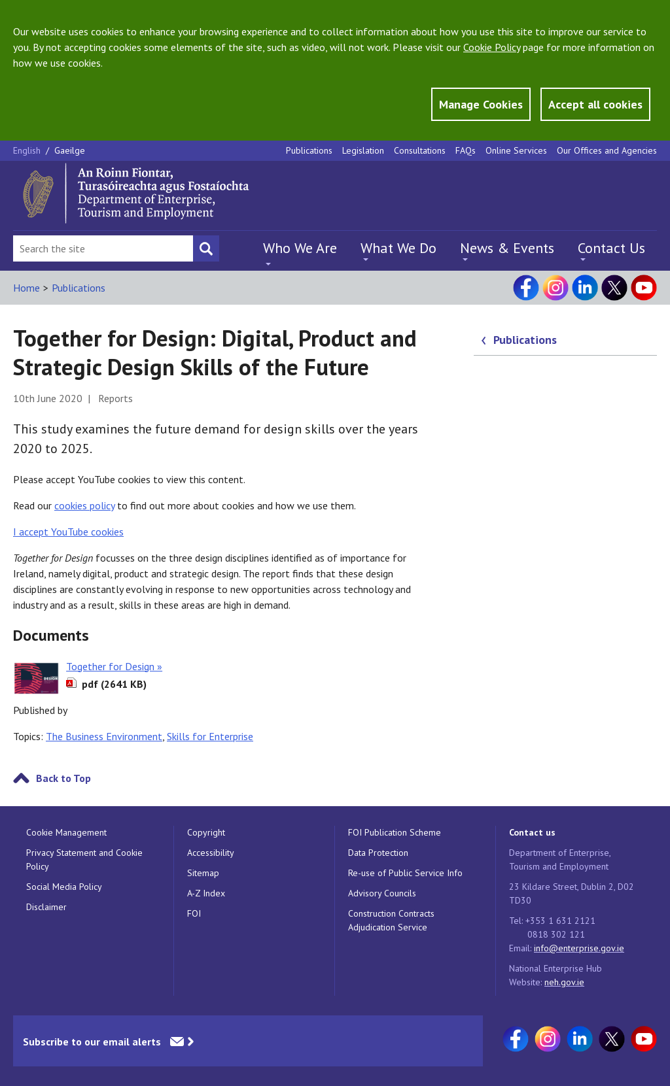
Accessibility (210, 852)
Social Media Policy (64, 886)
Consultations (420, 150)
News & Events (507, 248)
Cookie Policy (491, 47)
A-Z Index (206, 893)
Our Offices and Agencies (607, 150)
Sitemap (203, 873)
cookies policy (84, 505)
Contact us (532, 832)
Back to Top (63, 778)
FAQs (465, 150)
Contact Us (611, 248)
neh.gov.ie (564, 982)
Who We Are (300, 248)
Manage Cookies (481, 104)
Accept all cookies (595, 104)
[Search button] (206, 248)
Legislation (363, 150)
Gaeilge (69, 150)
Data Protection (378, 852)
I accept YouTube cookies (68, 531)
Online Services (516, 150)
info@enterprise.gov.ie (579, 948)
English (28, 150)
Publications (309, 150)
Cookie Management (66, 832)
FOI (194, 913)
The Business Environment (104, 736)
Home (26, 287)
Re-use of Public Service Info (405, 873)
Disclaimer (46, 907)
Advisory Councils (382, 893)
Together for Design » (114, 666)
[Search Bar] (103, 248)
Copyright (206, 832)
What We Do (398, 248)
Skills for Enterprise (210, 736)
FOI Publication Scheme (394, 832)
